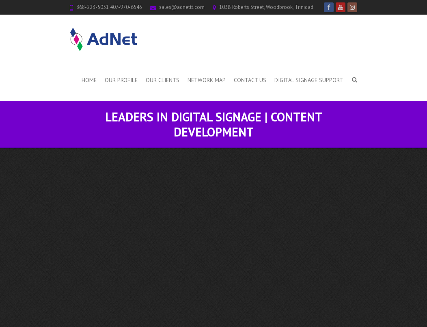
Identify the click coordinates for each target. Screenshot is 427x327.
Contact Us (250, 80)
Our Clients (162, 80)
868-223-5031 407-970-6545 (109, 7)
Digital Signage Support (308, 80)
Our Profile (121, 80)
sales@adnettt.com (182, 7)
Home (89, 80)
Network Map (207, 80)
